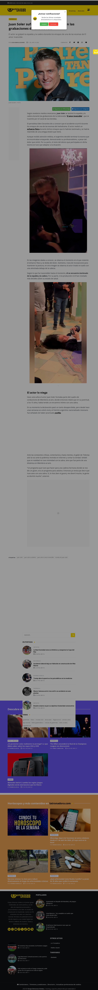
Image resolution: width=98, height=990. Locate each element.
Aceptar (44, 24)
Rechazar (53, 24)
